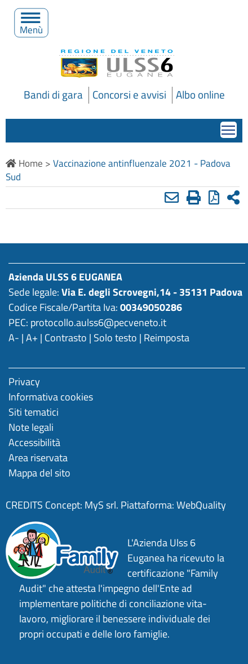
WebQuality (201, 505)
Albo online (200, 94)
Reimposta (166, 337)
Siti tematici (33, 412)
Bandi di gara (53, 94)
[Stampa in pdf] (214, 197)
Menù (31, 27)
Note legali (31, 427)
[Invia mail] (172, 197)
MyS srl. (101, 505)
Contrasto (66, 337)
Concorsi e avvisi (129, 94)
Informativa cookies (50, 396)
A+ (32, 337)
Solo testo (115, 337)
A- (13, 337)
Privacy (24, 381)
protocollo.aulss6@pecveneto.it (98, 322)
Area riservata (38, 457)
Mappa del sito (39, 472)
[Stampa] (194, 197)
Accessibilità (34, 442)
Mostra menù (229, 126)
